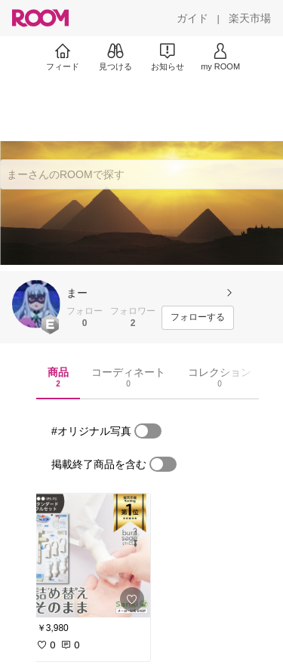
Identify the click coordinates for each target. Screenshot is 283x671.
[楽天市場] (250, 18)
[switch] (147, 431)
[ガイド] (192, 18)
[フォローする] (197, 318)
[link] (89, 555)
